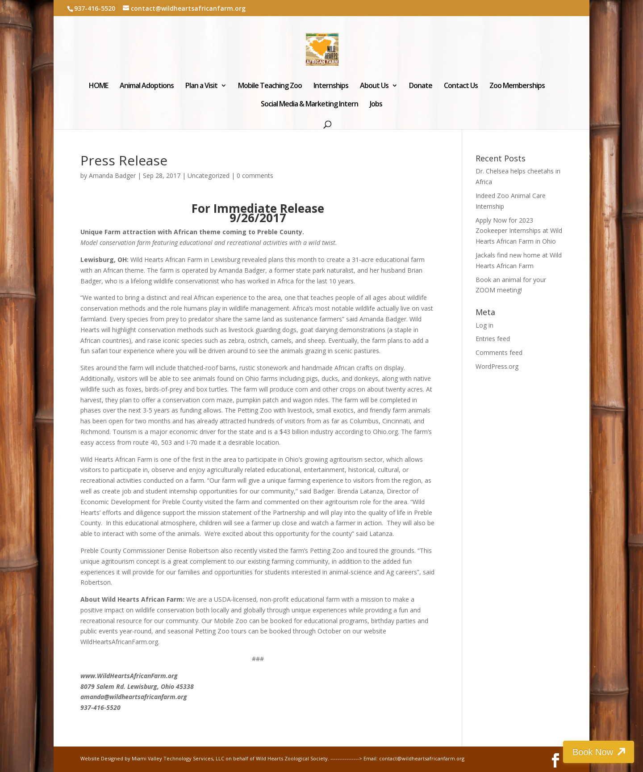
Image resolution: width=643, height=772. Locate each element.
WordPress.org (497, 366)
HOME (98, 86)
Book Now (592, 752)
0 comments (255, 175)
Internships (330, 86)
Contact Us (461, 86)
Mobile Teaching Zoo (270, 86)
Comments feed (499, 352)
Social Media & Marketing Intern (309, 105)
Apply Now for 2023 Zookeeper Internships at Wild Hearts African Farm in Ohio (519, 231)
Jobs (376, 105)
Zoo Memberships (517, 86)
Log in (484, 325)
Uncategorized (209, 175)
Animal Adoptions (147, 86)
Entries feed (493, 338)
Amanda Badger (112, 175)
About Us (374, 86)
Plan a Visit (201, 86)
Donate (420, 86)
